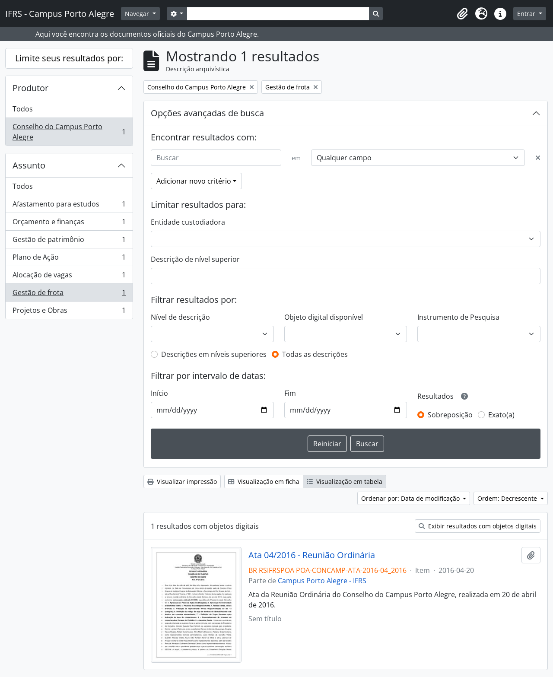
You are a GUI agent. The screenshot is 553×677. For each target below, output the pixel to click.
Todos (23, 109)
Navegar (138, 14)
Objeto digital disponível (323, 317)
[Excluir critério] (537, 158)
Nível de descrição (180, 317)
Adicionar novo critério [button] (193, 181)
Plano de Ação (69, 259)
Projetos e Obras (69, 312)
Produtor (30, 88)
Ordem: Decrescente (508, 498)
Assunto (29, 165)
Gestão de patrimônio (69, 241)
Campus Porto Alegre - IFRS (322, 580)
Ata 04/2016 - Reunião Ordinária (311, 555)
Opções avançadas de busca (207, 113)
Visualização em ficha (263, 481)
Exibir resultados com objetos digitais (478, 526)
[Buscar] (216, 157)
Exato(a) (501, 415)
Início (159, 393)
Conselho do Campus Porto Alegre (69, 132)
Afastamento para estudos (69, 206)
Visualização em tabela (344, 481)
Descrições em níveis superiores (214, 354)
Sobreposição (450, 415)
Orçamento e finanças (69, 223)
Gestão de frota (69, 294)
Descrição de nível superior (195, 259)
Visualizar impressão (182, 481)
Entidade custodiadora (188, 222)
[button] (462, 13)
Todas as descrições (315, 354)
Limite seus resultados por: (69, 58)
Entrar (527, 14)
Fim (290, 393)
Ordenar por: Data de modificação (411, 498)
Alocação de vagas (69, 277)
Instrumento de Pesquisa (458, 317)
